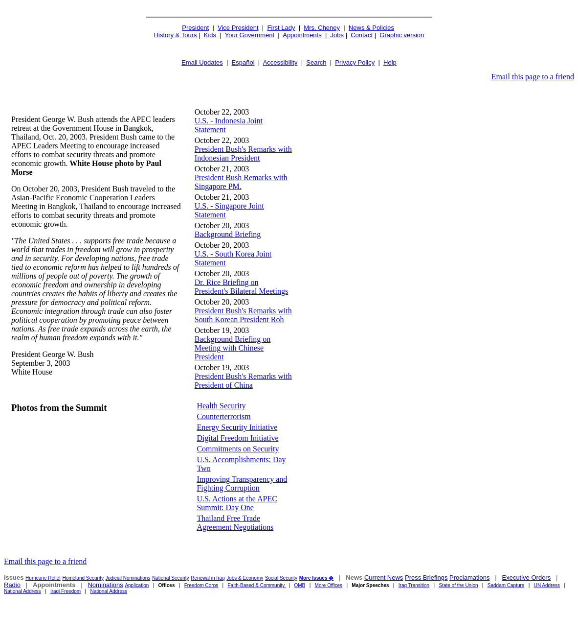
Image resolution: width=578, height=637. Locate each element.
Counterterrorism (223, 416)
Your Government (249, 35)
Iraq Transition (414, 585)
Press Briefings (426, 577)
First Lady (281, 27)
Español (243, 62)
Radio (12, 585)
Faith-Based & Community (257, 585)
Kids (210, 35)
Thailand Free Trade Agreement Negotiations (235, 522)
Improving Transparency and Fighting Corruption (242, 483)
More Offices (329, 585)
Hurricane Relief (43, 578)
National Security (170, 578)
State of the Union (458, 585)
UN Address (547, 585)
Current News (383, 577)
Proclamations (469, 577)
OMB (300, 585)
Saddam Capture (506, 585)
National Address (22, 591)
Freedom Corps (201, 585)
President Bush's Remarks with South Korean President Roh (243, 315)
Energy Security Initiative (237, 427)
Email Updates (202, 62)
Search (316, 62)
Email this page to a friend (532, 76)
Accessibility (280, 62)
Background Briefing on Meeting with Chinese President (233, 348)
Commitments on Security (238, 449)
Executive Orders (526, 577)
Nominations (105, 585)
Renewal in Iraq (207, 578)
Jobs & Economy (244, 578)
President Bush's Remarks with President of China (243, 380)
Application (137, 585)
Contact (362, 35)
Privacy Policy (355, 62)
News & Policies (371, 27)
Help (390, 62)
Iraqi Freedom (65, 591)
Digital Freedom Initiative (237, 438)
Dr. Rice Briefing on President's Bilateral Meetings (241, 286)
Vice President (238, 27)
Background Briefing (228, 234)
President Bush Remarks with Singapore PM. (241, 181)
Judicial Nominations (128, 578)
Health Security (221, 405)
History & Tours (175, 35)
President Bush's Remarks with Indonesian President (243, 153)
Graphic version (401, 35)
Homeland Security (82, 578)
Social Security (281, 578)
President (195, 27)
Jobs (337, 35)
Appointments (302, 35)
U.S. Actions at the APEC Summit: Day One (237, 503)
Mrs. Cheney (322, 27)
